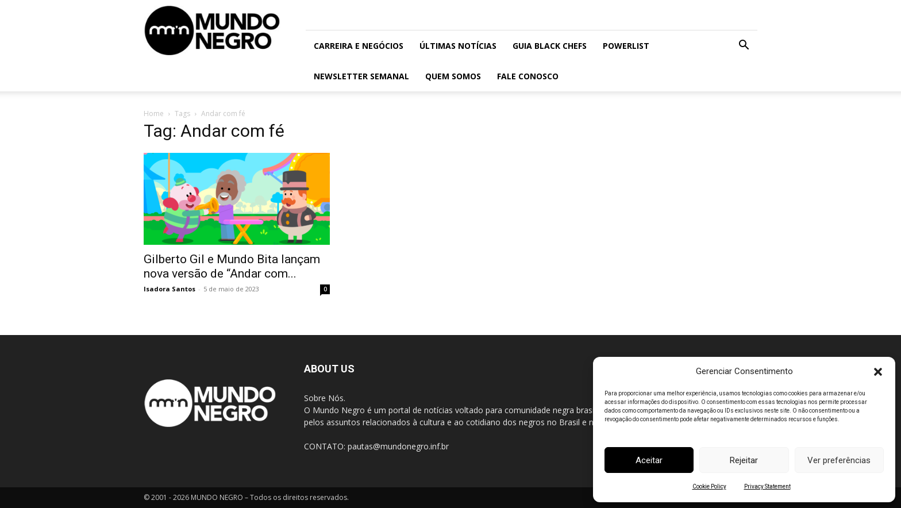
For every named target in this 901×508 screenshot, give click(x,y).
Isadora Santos (169, 288)
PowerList (626, 45)
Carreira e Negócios (358, 45)
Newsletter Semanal (361, 76)
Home (154, 113)
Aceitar (649, 460)
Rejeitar (744, 460)
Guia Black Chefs (550, 45)
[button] (878, 372)
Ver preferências (839, 460)
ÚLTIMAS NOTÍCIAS (457, 45)
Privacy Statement (767, 486)
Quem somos (453, 76)
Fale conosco (528, 76)
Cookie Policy (709, 486)
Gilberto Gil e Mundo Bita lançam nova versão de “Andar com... (232, 266)
